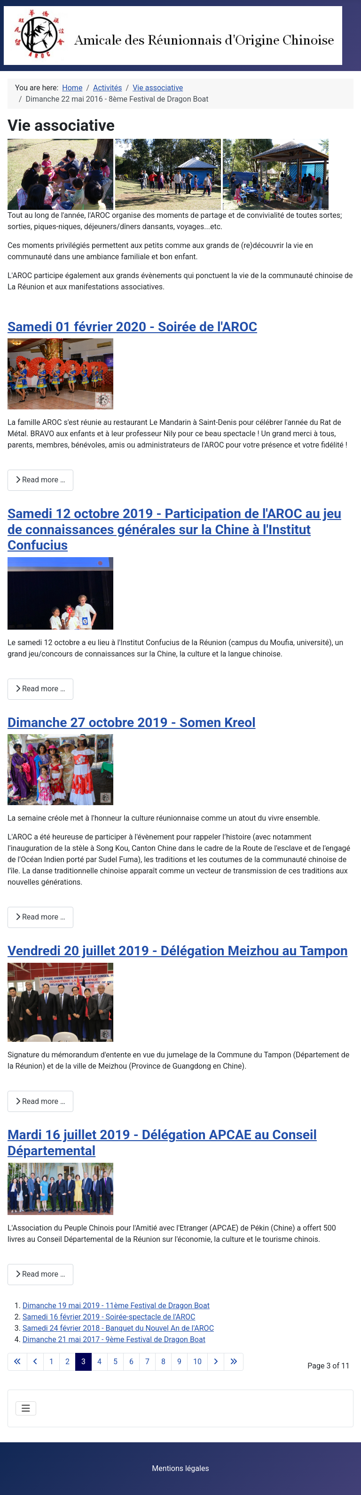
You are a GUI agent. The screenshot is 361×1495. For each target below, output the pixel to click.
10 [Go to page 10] (197, 1361)
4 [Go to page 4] (99, 1361)
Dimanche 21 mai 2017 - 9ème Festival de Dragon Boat (114, 1339)
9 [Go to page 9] (179, 1361)
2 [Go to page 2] (67, 1361)
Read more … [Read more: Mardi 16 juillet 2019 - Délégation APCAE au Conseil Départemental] (40, 1274)
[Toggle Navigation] (26, 1408)
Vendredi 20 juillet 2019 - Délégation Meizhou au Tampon (178, 951)
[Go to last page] (233, 1362)
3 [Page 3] (83, 1361)
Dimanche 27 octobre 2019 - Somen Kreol (132, 722)
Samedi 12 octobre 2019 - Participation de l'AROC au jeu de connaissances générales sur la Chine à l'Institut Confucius (174, 529)
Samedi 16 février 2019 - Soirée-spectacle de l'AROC (109, 1316)
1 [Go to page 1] (51, 1361)
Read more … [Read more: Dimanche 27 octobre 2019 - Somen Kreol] (40, 916)
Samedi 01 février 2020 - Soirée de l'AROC (132, 327)
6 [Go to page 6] (131, 1361)
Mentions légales (180, 1468)
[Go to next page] (215, 1362)
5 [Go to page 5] (115, 1361)
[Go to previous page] (35, 1362)
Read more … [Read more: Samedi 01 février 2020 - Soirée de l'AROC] (40, 479)
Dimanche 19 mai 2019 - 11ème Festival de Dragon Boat (116, 1305)
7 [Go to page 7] (147, 1361)
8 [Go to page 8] (163, 1361)
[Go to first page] (17, 1362)
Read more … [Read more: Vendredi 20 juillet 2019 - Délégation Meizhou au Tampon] (40, 1101)
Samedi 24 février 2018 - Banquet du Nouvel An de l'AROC (118, 1328)
